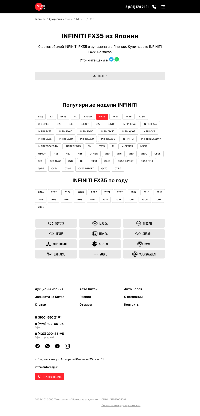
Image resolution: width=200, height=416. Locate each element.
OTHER (94, 153)
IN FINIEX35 (129, 124)
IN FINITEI (128, 138)
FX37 (115, 116)
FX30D (88, 116)
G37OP (111, 124)
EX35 (63, 116)
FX (75, 116)
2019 (133, 192)
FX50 (142, 116)
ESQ (40, 116)
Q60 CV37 (55, 161)
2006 (41, 207)
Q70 (70, 161)
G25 (59, 124)
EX (51, 116)
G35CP (84, 124)
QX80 (118, 168)
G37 (98, 124)
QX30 (94, 161)
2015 (53, 199)
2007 (158, 199)
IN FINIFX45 (65, 131)
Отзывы (85, 305)
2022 (94, 192)
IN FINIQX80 (108, 138)
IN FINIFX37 (44, 131)
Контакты (131, 305)
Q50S (157, 153)
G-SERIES (43, 124)
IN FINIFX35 (150, 124)
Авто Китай (88, 289)
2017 (159, 192)
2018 (146, 192)
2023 (81, 192)
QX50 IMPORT (125, 161)
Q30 (107, 153)
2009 (131, 199)
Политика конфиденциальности (121, 405)
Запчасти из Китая (49, 297)
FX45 (129, 116)
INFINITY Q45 (73, 146)
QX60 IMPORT (86, 168)
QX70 (104, 168)
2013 (79, 199)
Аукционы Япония (61, 19)
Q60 (40, 161)
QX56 (54, 168)
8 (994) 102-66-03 (49, 324)
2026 (41, 192)
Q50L (144, 153)
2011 (105, 199)
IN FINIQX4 (149, 131)
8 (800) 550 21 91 (137, 7)
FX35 (102, 116)
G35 (71, 124)
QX (81, 161)
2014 (66, 199)
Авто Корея (133, 289)
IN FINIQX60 (66, 138)
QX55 (41, 168)
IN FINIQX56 (45, 138)
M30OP (42, 153)
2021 (107, 192)
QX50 (107, 161)
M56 (80, 153)
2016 (40, 199)
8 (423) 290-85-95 (49, 334)
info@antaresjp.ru (47, 367)
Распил (85, 297)
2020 (120, 192)
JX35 (102, 146)
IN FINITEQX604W (48, 146)
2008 (145, 199)
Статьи (40, 305)
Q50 (131, 153)
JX (89, 146)
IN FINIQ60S (128, 131)
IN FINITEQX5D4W (151, 138)
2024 (67, 192)
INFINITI (80, 19)
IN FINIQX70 (87, 138)
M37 (68, 153)
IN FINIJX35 (107, 131)
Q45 (119, 153)
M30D (143, 146)
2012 (92, 199)
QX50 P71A (147, 161)
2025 (54, 192)
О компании (133, 297)
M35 (55, 153)
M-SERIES (127, 146)
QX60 (68, 168)
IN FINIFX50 (86, 131)
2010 (118, 199)
